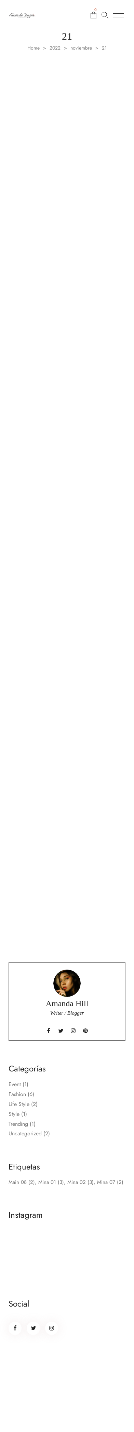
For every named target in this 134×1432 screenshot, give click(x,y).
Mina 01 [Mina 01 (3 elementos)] (51, 1182)
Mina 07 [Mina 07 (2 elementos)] (110, 1182)
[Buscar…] (105, 15)
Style (14, 1114)
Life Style (19, 1104)
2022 (55, 48)
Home (33, 48)
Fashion (17, 1094)
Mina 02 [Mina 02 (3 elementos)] (80, 1182)
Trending (18, 1124)
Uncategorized (25, 1133)
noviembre (81, 48)
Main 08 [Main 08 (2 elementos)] (22, 1182)
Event (15, 1084)
